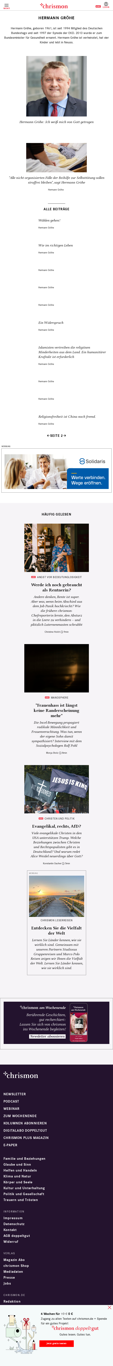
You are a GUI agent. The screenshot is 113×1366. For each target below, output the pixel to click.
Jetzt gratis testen (56, 1343)
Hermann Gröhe (56, 189)
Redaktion (12, 1301)
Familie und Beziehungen (24, 1159)
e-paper (10, 1145)
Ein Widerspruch (50, 322)
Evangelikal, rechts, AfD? (56, 826)
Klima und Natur (17, 1176)
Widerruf (11, 1242)
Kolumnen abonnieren (25, 1123)
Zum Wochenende (20, 1116)
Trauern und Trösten (20, 1200)
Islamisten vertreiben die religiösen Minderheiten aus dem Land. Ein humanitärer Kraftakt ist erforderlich (72, 352)
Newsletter (14, 1094)
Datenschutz (13, 1224)
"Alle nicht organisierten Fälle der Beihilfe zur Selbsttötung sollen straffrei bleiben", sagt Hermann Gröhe (56, 180)
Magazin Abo (14, 1260)
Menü (6, 8)
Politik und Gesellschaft (23, 1194)
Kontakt (10, 1230)
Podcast (11, 1101)
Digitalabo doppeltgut (25, 1131)
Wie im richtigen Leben (55, 245)
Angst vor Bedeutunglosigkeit (59, 577)
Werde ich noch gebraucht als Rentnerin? (56, 587)
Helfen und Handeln (20, 1170)
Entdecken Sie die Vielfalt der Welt (56, 930)
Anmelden (106, 5)
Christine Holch (52, 631)
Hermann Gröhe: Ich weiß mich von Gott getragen (56, 122)
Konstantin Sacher (52, 863)
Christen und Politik (60, 818)
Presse (9, 1278)
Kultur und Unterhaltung (24, 1188)
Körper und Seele (17, 1182)
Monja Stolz (52, 752)
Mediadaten (13, 1272)
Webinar (11, 1109)
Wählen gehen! (49, 220)
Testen (96, 6)
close (109, 1307)
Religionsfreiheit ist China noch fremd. (67, 416)
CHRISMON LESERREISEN (57, 920)
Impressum (13, 1218)
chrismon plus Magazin (26, 1138)
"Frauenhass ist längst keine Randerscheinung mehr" (56, 710)
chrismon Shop (16, 1266)
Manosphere (59, 697)
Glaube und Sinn (17, 1165)
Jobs (7, 1283)
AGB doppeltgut (16, 1236)
